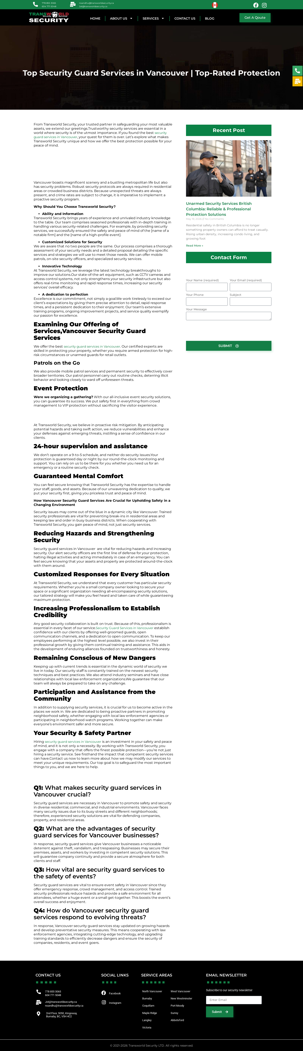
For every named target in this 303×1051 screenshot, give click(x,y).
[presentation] (218, 330)
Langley (147, 1020)
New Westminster (182, 998)
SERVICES (154, 18)
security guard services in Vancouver (94, 346)
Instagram (116, 1003)
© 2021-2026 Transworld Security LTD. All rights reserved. (151, 1045)
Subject (235, 295)
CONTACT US (184, 18)
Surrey (175, 1012)
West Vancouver (181, 991)
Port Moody (178, 1005)
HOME (95, 18)
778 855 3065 (49, 2)
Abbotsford (178, 1020)
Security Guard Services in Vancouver (127, 628)
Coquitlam (149, 1005)
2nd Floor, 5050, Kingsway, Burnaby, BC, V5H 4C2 (63, 1014)
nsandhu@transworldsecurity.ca (97, 2)
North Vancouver (153, 991)
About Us (121, 18)
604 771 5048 (49, 6)
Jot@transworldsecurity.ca (94, 6)
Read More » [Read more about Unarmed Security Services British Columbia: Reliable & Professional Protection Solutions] (194, 245)
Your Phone (195, 295)
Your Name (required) (202, 280)
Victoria (147, 1027)
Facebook (115, 993)
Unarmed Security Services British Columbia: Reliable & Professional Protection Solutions (219, 209)
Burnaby (147, 998)
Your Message (196, 309)
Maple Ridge (150, 1012)
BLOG (209, 18)
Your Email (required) (246, 280)
